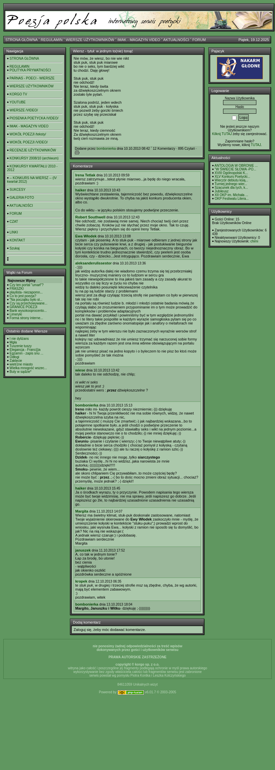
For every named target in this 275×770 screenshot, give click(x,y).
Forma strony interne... (26, 318)
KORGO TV (18, 94)
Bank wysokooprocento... (28, 310)
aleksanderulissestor (93, 263)
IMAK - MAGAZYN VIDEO (139, 40)
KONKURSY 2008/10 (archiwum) (34, 158)
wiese (80, 370)
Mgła (13, 342)
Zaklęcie (16, 360)
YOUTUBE (18, 102)
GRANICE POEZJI (23, 307)
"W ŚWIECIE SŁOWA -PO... (235, 169)
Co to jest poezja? (23, 296)
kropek (81, 581)
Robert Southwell (90, 217)
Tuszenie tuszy (21, 346)
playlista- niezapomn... (26, 292)
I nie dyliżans (19, 338)
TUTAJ (256, 145)
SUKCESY (18, 189)
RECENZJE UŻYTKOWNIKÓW (33, 150)
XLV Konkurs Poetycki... (232, 176)
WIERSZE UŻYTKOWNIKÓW (90, 40)
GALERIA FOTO (22, 197)
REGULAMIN (51, 40)
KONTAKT (17, 240)
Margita (81, 511)
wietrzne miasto (21, 364)
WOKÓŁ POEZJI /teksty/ (28, 134)
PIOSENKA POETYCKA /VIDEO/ (34, 118)
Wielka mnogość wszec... (28, 368)
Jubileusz (222, 191)
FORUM (199, 40)
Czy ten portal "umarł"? (27, 285)
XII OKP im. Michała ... (231, 195)
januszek (83, 550)
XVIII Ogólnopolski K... (231, 173)
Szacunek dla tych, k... (231, 187)
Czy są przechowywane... (28, 303)
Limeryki (16, 314)
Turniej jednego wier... (231, 184)
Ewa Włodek (86, 236)
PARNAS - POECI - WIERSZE (32, 78)
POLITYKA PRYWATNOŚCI (30, 70)
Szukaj (15, 248)
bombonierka (106, 148)
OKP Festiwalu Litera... (232, 198)
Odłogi (14, 357)
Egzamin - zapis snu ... (26, 353)
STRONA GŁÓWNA (21, 40)
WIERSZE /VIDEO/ (24, 110)
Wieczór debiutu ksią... (231, 180)
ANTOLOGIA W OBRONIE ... (236, 165)
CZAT (14, 221)
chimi (254, 241)
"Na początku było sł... (26, 299)
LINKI (14, 232)
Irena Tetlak (85, 175)
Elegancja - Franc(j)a (25, 349)
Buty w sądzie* (21, 371)
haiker (80, 190)
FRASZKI (17, 288)
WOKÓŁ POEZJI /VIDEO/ (29, 142)
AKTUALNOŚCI (176, 40)
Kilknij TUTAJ (222, 134)
